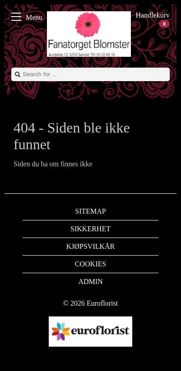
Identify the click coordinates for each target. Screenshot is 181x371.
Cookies (90, 264)
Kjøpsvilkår (90, 246)
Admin (90, 281)
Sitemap (90, 211)
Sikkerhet (90, 229)
